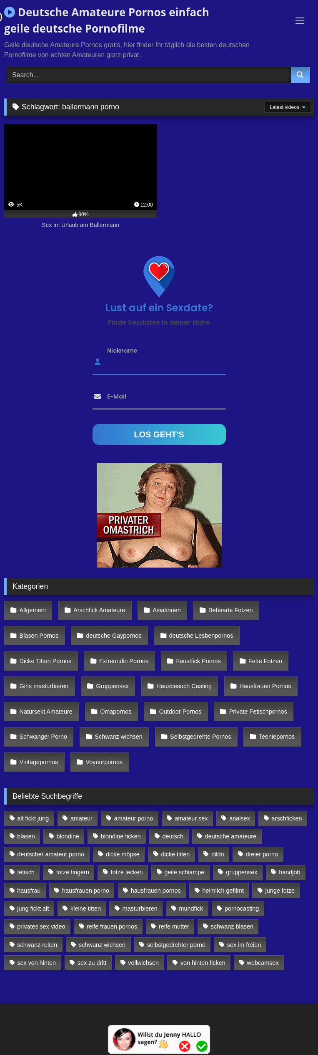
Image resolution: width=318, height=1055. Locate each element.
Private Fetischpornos (258, 711)
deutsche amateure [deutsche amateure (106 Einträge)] (230, 836)
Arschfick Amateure (99, 610)
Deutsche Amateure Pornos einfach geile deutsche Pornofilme (106, 20)
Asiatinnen (166, 610)
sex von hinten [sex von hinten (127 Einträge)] (36, 962)
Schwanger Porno (43, 736)
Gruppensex (112, 686)
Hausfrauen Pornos (265, 686)
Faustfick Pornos (198, 661)
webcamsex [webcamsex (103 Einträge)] (263, 962)
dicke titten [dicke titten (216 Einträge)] (175, 854)
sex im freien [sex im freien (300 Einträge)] (244, 944)
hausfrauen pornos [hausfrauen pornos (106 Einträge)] (156, 890)
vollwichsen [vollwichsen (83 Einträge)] (143, 962)
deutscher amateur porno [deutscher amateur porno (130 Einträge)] (50, 854)
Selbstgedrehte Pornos (200, 736)
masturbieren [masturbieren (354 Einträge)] (140, 908)
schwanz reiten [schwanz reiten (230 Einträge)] (37, 944)
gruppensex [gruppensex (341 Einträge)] (241, 872)
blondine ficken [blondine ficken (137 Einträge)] (121, 836)
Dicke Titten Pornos (46, 661)
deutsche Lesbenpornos (201, 635)
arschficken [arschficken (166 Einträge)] (287, 818)
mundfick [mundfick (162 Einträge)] (191, 908)
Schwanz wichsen (118, 736)
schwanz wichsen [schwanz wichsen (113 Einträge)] (102, 944)
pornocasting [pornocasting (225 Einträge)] (242, 908)
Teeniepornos (277, 736)
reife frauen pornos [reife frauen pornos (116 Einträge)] (112, 926)
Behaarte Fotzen (230, 610)
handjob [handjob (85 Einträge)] (289, 872)
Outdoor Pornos (180, 711)
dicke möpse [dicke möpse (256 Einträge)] (123, 854)
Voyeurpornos (104, 762)
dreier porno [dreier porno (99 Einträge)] (261, 854)
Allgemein (33, 610)
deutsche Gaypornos (114, 635)
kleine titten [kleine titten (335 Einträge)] (85, 908)
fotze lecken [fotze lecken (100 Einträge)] (127, 872)
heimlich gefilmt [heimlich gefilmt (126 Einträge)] (223, 890)
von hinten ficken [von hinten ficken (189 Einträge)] (202, 962)
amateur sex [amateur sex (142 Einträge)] (191, 818)
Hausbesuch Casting (184, 686)
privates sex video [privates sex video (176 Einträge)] (41, 926)
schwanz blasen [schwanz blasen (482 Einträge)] (232, 926)
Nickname (122, 350)
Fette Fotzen (265, 661)
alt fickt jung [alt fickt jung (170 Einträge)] (33, 818)
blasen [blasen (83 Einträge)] (26, 836)
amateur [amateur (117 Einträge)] (81, 818)
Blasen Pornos (39, 635)
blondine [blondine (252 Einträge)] (68, 836)
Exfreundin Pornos (123, 661)
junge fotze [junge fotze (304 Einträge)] (280, 890)
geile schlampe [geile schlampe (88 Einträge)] (184, 872)
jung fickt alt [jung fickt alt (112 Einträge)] (33, 908)
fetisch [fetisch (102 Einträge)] (26, 872)
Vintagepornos (39, 762)
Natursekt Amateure (46, 711)
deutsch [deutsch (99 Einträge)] (173, 836)
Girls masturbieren (44, 686)
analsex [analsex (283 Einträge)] (239, 818)
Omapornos (115, 711)
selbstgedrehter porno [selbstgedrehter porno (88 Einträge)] (176, 944)
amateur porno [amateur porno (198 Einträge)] (133, 818)
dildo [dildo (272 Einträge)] (217, 854)
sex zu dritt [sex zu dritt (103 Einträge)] (92, 962)
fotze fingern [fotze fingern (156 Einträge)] (72, 872)
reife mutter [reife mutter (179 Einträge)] (174, 926)
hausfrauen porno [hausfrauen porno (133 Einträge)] (85, 890)
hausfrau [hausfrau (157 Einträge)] (28, 890)
